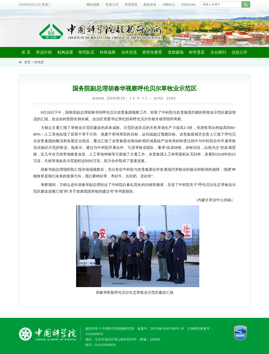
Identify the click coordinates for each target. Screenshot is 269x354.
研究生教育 (152, 52)
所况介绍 (44, 52)
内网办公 (169, 4)
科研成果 (108, 52)
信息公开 (239, 52)
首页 (27, 62)
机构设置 (65, 52)
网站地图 (93, 4)
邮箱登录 (150, 4)
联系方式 (112, 4)
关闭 (171, 98)
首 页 (25, 52)
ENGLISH (189, 4)
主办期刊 (218, 52)
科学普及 (197, 52)
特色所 (39, 62)
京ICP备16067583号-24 (167, 328)
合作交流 (129, 52)
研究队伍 (86, 52)
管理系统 (131, 4)
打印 (158, 98)
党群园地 (176, 52)
